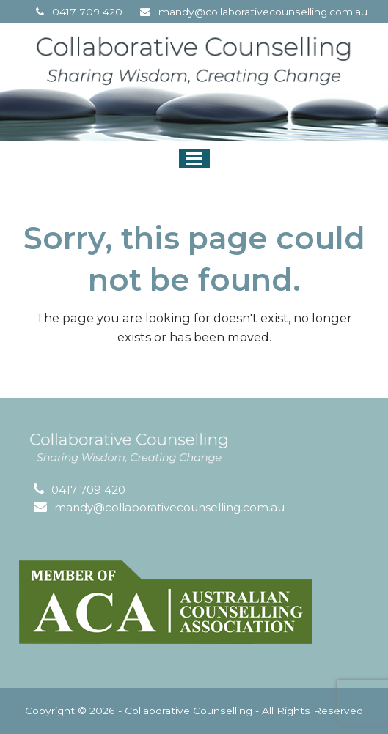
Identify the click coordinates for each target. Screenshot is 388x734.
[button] (194, 158)
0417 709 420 (87, 12)
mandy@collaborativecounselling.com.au (262, 12)
